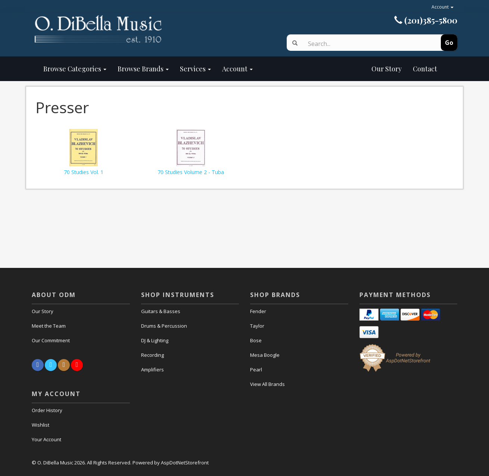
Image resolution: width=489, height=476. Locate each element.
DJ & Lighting (154, 340)
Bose (256, 340)
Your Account (46, 439)
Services (195, 68)
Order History (47, 410)
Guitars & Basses (160, 311)
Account (443, 7)
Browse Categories (74, 68)
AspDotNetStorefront (185, 462)
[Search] (364, 43)
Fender (258, 311)
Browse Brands (143, 68)
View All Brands (267, 384)
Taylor (257, 325)
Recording (152, 355)
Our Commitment (51, 340)
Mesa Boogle (265, 355)
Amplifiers (152, 369)
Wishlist (40, 424)
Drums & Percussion (164, 325)
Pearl (256, 369)
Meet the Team (49, 325)
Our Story (333, 68)
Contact (425, 68)
